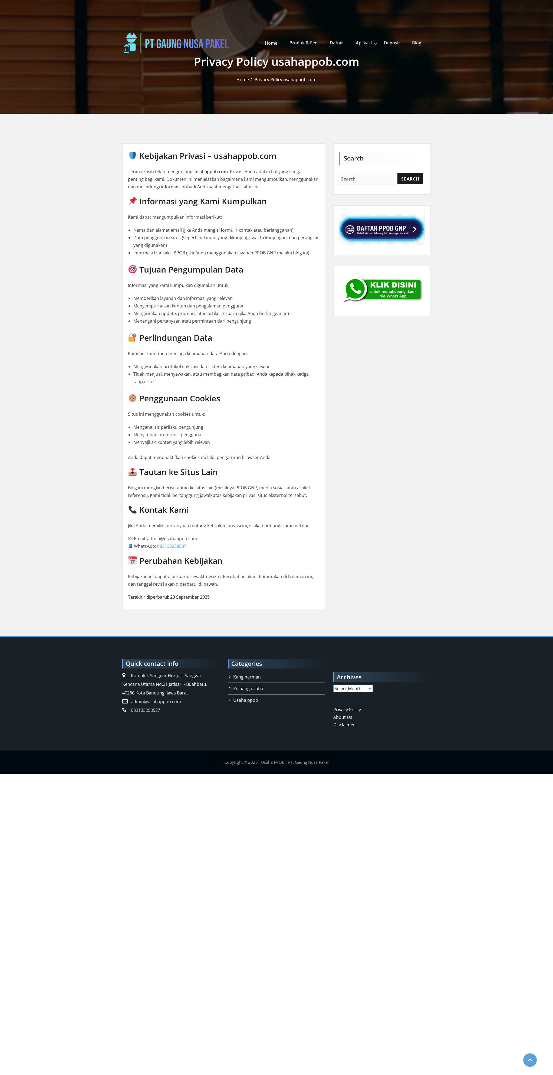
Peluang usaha (248, 688)
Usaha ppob (245, 700)
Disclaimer (344, 725)
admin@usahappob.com (156, 701)
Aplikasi (364, 43)
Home (273, 43)
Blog (416, 43)
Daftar (337, 43)
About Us (342, 717)
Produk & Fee (305, 43)
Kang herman (247, 677)
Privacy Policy (347, 710)
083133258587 (171, 546)
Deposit (392, 43)
